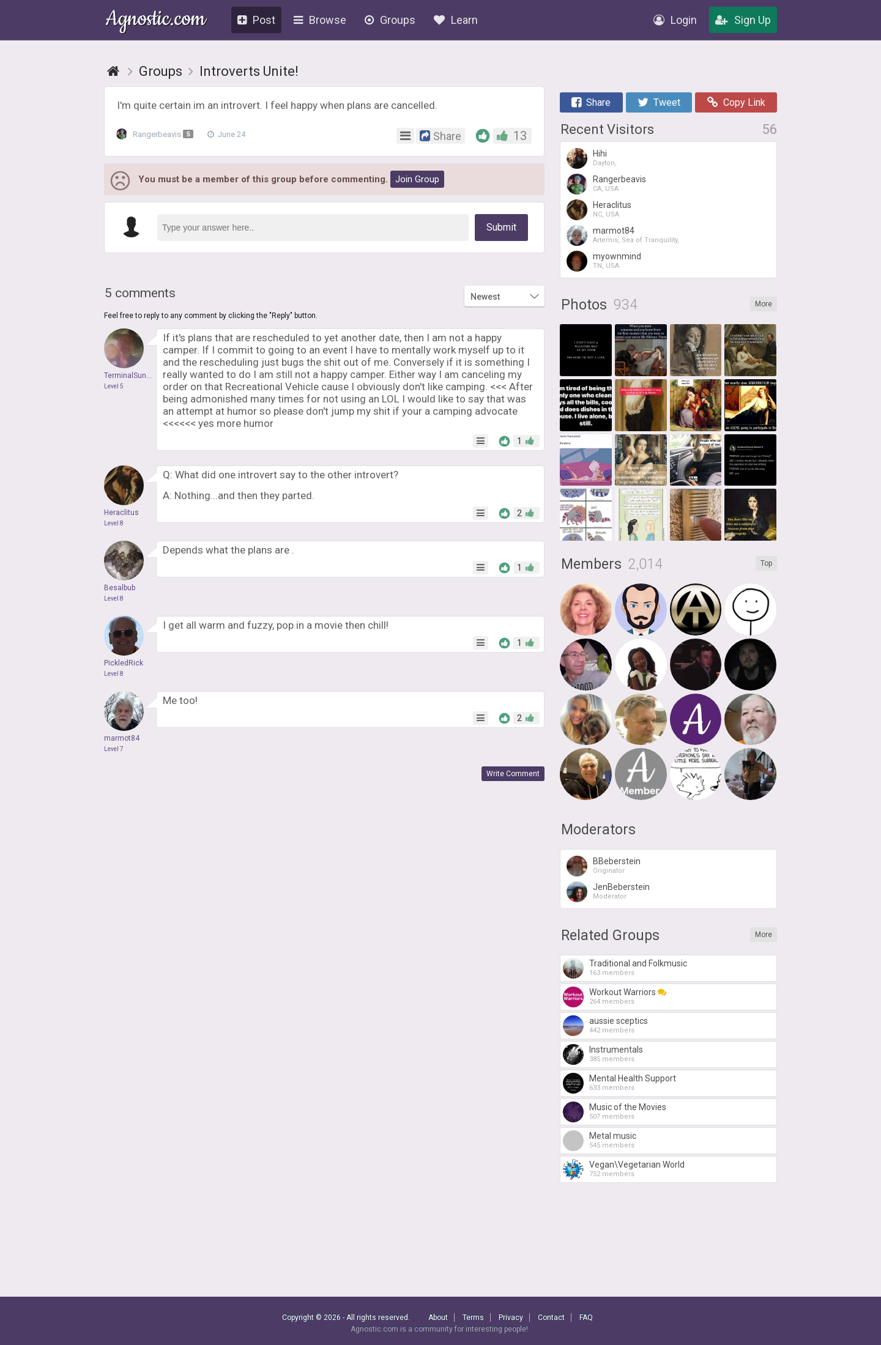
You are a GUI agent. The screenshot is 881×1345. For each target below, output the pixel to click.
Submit (501, 227)
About (438, 1317)
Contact (551, 1317)
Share (591, 102)
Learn (456, 19)
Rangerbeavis (158, 134)
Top (766, 563)
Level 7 (114, 749)
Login (675, 19)
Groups (390, 19)
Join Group (417, 179)
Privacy (511, 1317)
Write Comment (513, 773)
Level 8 (114, 523)
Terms (473, 1317)
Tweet (659, 102)
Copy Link (736, 102)
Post (256, 19)
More (763, 304)
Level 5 (114, 386)
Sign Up (743, 19)
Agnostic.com (155, 20)
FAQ (586, 1317)
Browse (320, 19)
